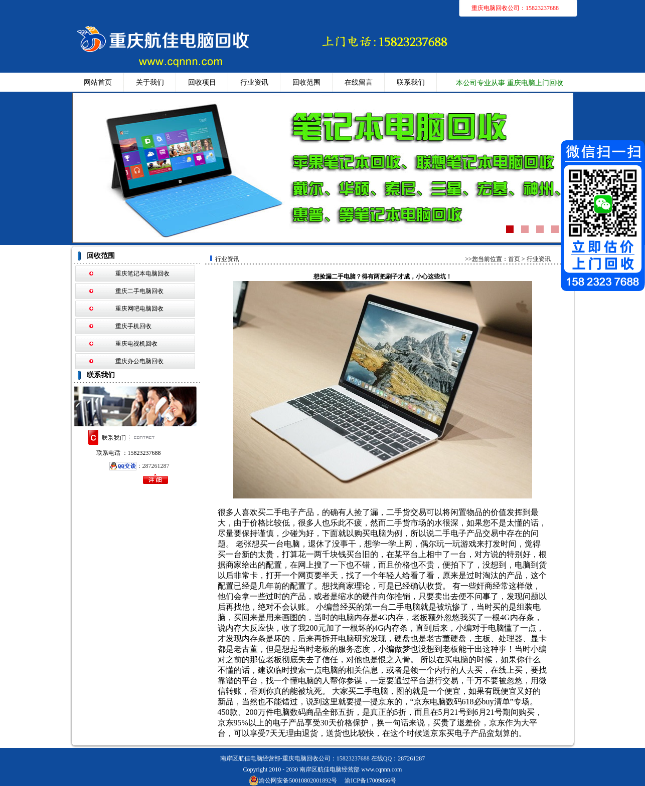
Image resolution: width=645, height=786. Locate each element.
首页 (514, 259)
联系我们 (411, 82)
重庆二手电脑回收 (139, 291)
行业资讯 (254, 82)
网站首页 (98, 82)
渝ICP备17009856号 (370, 780)
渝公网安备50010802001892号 (293, 780)
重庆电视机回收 (136, 343)
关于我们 (150, 82)
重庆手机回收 (133, 326)
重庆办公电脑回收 (139, 361)
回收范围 (306, 82)
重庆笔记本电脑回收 (142, 273)
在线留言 (359, 82)
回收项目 (202, 82)
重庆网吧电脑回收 (139, 308)
